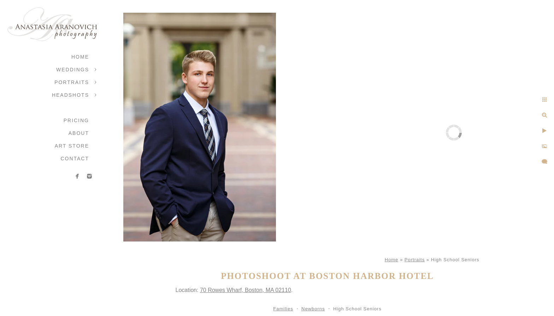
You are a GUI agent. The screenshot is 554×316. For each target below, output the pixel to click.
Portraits (71, 82)
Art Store (72, 146)
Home (80, 57)
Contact (74, 158)
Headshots (70, 95)
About (79, 133)
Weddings (72, 69)
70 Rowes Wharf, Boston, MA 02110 (245, 290)
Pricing (76, 120)
